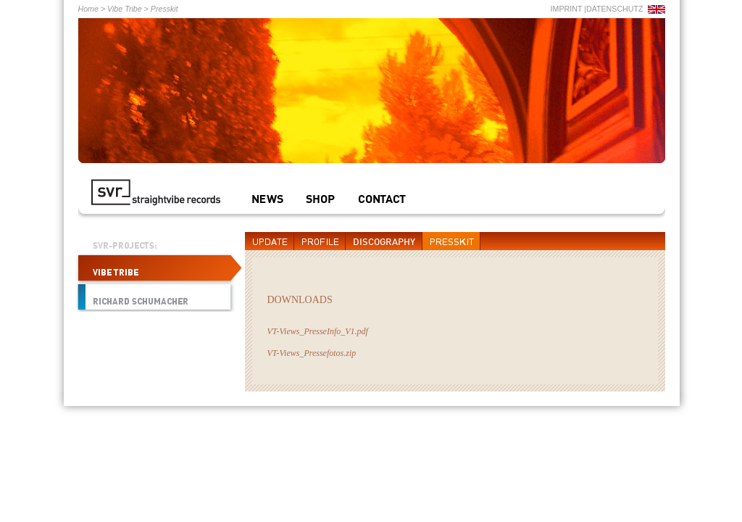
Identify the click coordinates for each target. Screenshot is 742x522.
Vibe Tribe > (127, 8)
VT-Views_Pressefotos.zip (312, 353)
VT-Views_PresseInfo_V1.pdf (317, 331)
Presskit (164, 8)
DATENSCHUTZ (614, 8)
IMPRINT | (568, 8)
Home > (92, 8)
